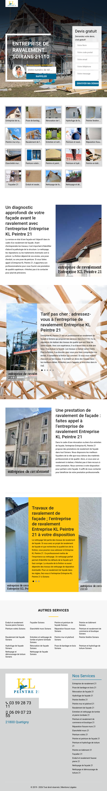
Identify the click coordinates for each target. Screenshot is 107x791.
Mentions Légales (68, 787)
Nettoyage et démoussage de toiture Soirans (15, 654)
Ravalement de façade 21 (83, 708)
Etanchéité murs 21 (80, 730)
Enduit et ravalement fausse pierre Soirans (14, 623)
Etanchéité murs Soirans (40, 629)
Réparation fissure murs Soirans (65, 630)
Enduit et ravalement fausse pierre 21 (84, 760)
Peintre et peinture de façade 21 (86, 738)
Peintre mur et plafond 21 (83, 704)
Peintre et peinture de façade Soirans (64, 623)
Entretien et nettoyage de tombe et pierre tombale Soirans (41, 639)
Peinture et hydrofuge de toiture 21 (86, 744)
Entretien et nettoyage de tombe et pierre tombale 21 (86, 713)
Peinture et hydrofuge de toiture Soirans (89, 647)
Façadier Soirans (37, 622)
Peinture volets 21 (80, 734)
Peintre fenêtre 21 (80, 700)
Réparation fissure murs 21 (84, 726)
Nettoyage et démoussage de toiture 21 (85, 771)
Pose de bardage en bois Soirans (65, 647)
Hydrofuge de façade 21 (82, 696)
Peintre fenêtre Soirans (89, 637)
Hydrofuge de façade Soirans (14, 647)
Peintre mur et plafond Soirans (64, 638)
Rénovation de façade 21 (83, 692)
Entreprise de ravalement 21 (84, 683)
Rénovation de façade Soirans (39, 647)
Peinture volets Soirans (15, 629)
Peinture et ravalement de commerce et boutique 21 (83, 721)
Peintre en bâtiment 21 (82, 750)
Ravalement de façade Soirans (15, 638)
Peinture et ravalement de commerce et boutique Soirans (90, 631)
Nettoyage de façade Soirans (39, 653)
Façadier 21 (77, 754)
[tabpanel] (69, 340)
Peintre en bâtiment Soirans (87, 623)
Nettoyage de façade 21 (82, 765)
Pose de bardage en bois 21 (84, 687)
